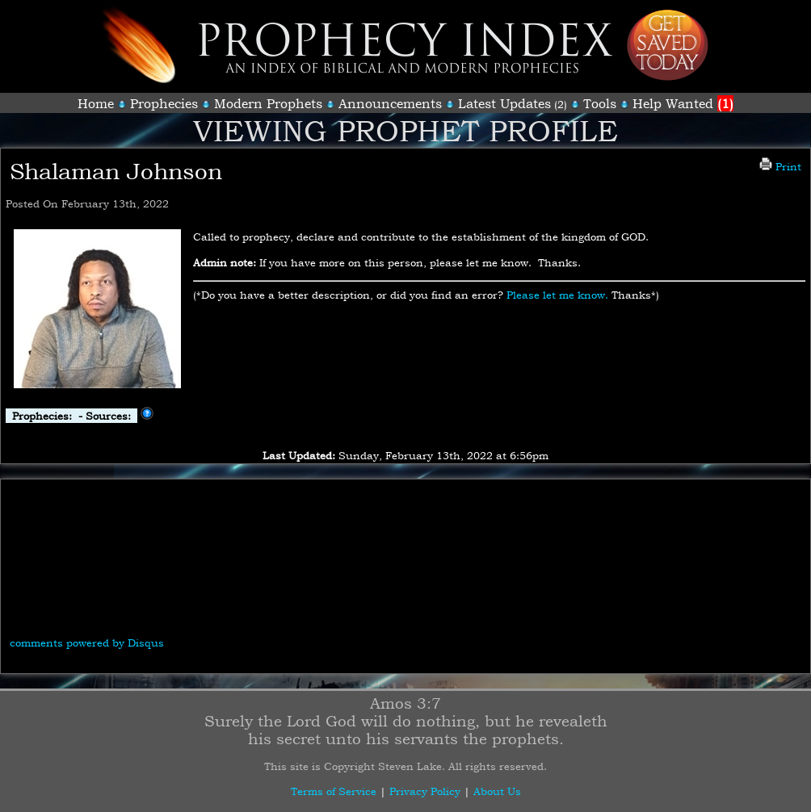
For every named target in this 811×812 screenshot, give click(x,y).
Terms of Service (333, 791)
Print (780, 166)
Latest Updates (504, 103)
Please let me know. (557, 294)
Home (96, 103)
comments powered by (87, 642)
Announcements (390, 103)
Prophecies (164, 103)
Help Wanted (682, 103)
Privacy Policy (424, 791)
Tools (599, 103)
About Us (497, 791)
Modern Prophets (268, 103)
